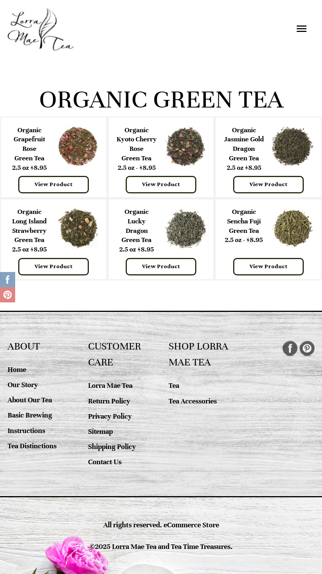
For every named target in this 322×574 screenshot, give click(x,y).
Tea (174, 385)
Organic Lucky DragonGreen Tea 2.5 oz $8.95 (136, 230)
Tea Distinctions (32, 445)
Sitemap (100, 431)
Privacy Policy (110, 416)
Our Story (23, 384)
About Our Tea (30, 399)
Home (17, 369)
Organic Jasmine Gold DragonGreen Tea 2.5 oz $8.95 (244, 149)
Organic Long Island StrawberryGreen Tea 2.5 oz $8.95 (29, 230)
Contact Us (105, 461)
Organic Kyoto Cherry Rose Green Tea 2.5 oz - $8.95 (137, 149)
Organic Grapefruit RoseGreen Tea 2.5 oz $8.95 (29, 149)
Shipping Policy (112, 446)
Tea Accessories (193, 401)
